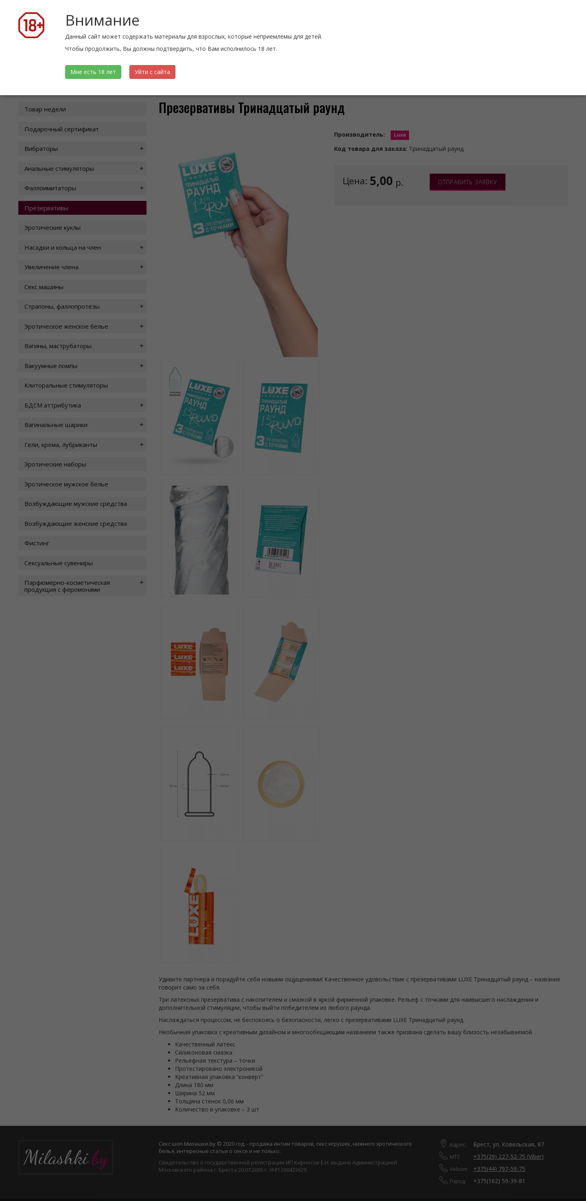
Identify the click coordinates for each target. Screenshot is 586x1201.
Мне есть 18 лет (93, 72)
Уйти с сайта (152, 72)
